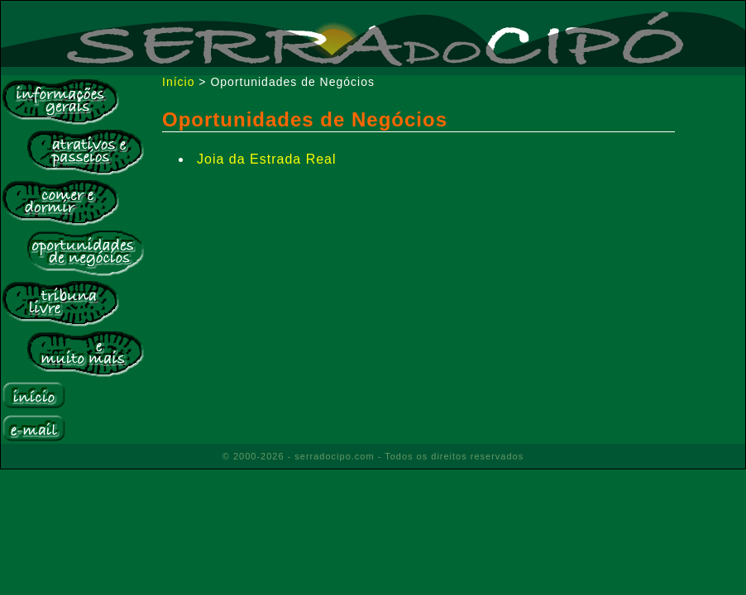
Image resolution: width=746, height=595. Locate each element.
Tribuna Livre (60, 303)
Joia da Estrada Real (267, 159)
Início (33, 395)
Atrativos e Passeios (85, 152)
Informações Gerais (60, 102)
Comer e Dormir (60, 202)
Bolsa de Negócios (85, 253)
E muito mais (85, 354)
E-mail (33, 428)
